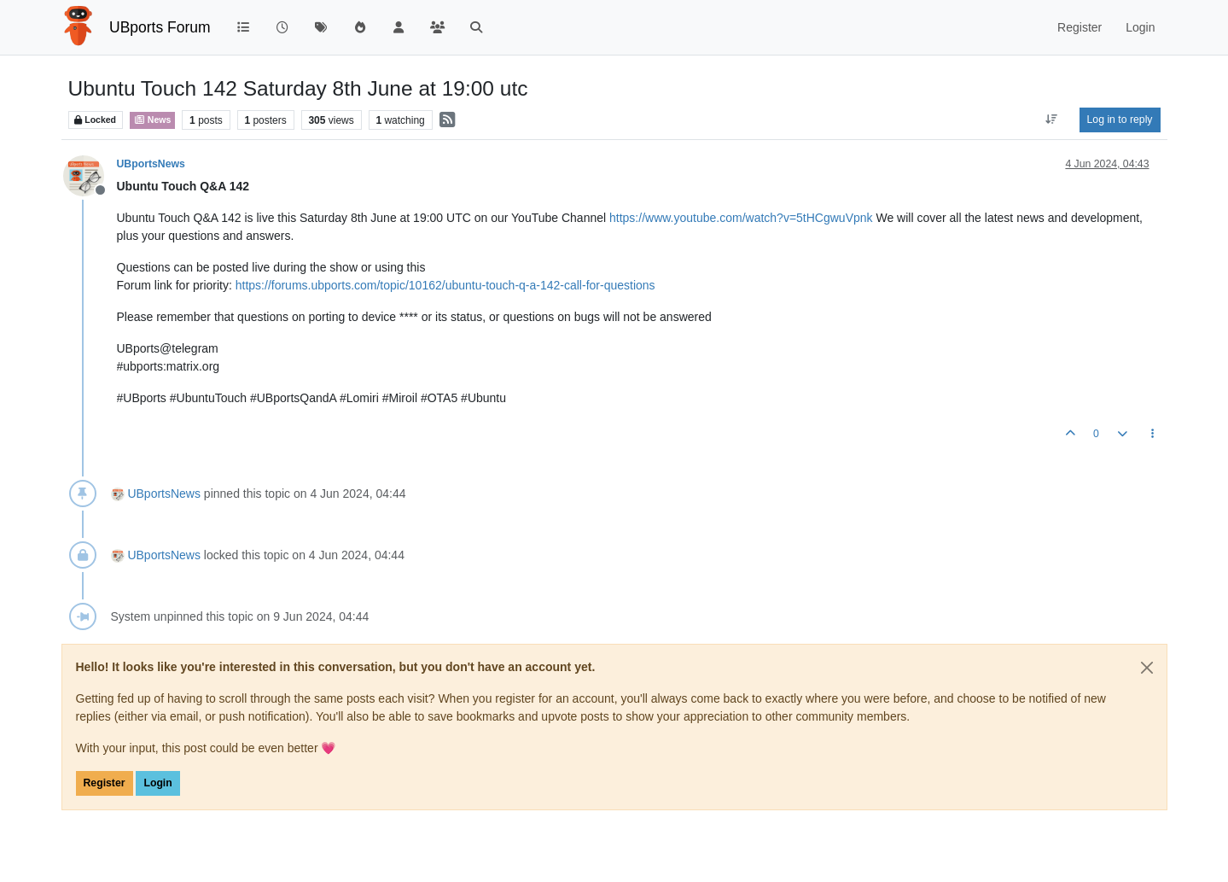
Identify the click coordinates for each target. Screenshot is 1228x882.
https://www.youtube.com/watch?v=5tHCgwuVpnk (741, 218)
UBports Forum (160, 27)
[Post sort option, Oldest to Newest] (1051, 119)
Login (157, 783)
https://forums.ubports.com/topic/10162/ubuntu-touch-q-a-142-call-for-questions (445, 285)
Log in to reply (1120, 120)
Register (104, 783)
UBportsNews (151, 164)
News (152, 119)
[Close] (1147, 668)
